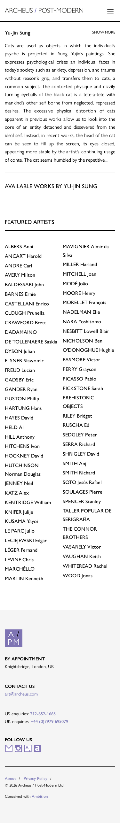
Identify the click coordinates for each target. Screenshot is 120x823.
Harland (80, 264)
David (19, 418)
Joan (79, 274)
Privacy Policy (35, 778)
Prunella (24, 313)
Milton (20, 275)
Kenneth (24, 578)
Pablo (79, 379)
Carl (18, 266)
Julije (19, 512)
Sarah (83, 388)
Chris (19, 560)
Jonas (77, 576)
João (75, 284)
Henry (79, 293)
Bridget (77, 416)
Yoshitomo (82, 322)
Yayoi (21, 521)
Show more (103, 32)
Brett (25, 322)
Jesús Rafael (82, 482)
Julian (20, 351)
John (24, 284)
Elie (81, 312)
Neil (19, 483)
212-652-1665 (43, 714)
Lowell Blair (86, 331)
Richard (79, 444)
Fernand (21, 550)
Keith (82, 556)
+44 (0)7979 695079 (49, 721)
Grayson (79, 369)
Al (14, 427)
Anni (19, 246)
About (10, 778)
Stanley (82, 501)
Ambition (40, 796)
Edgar (26, 540)
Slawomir (24, 361)
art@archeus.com (21, 694)
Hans (23, 408)
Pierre (82, 492)
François (84, 302)
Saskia (31, 342)
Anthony (20, 437)
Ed (76, 425)
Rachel (85, 566)
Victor (81, 360)
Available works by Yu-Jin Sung (51, 186)
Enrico (27, 304)
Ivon (22, 446)
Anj (74, 463)
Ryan (21, 389)
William (28, 502)
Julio (20, 531)
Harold (23, 256)
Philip (22, 399)
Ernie (20, 294)
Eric (19, 380)
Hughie (88, 350)
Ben (82, 341)
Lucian (20, 370)
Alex (17, 493)
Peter (80, 435)
